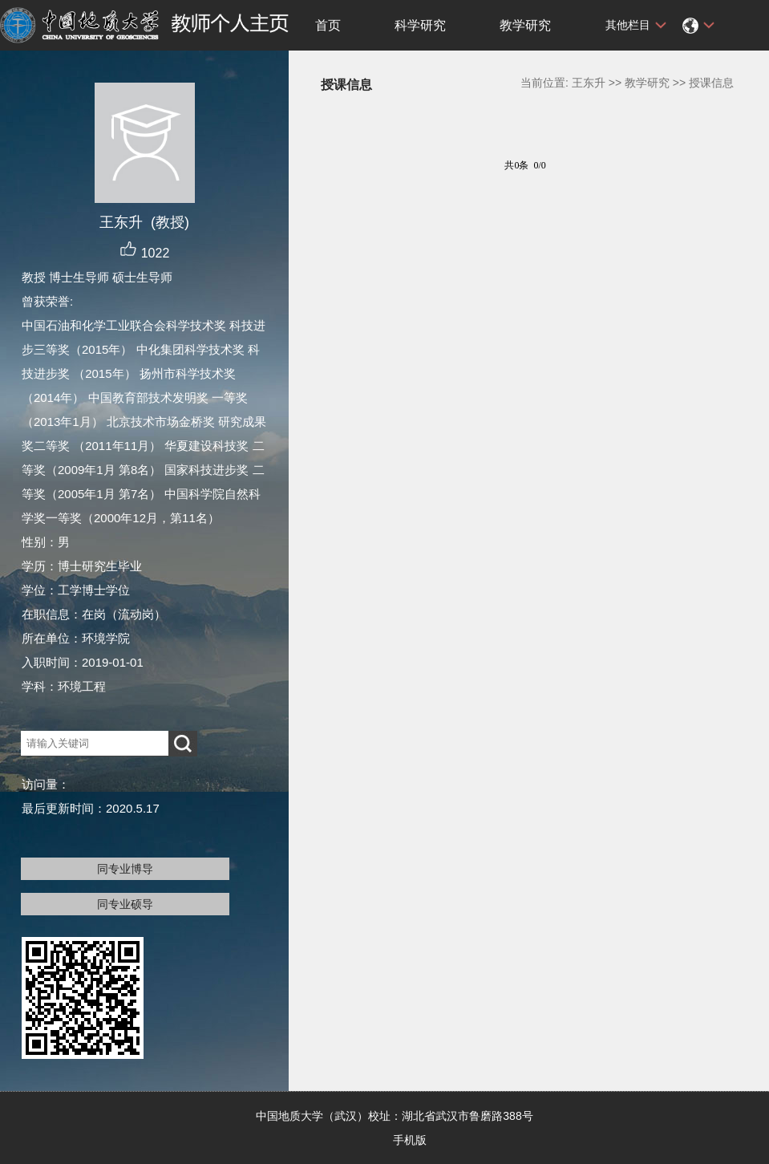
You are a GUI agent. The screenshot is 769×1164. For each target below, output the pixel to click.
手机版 (410, 1140)
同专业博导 (125, 868)
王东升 (588, 82)
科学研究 (420, 25)
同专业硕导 (125, 904)
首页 (328, 25)
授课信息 (711, 82)
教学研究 (525, 25)
